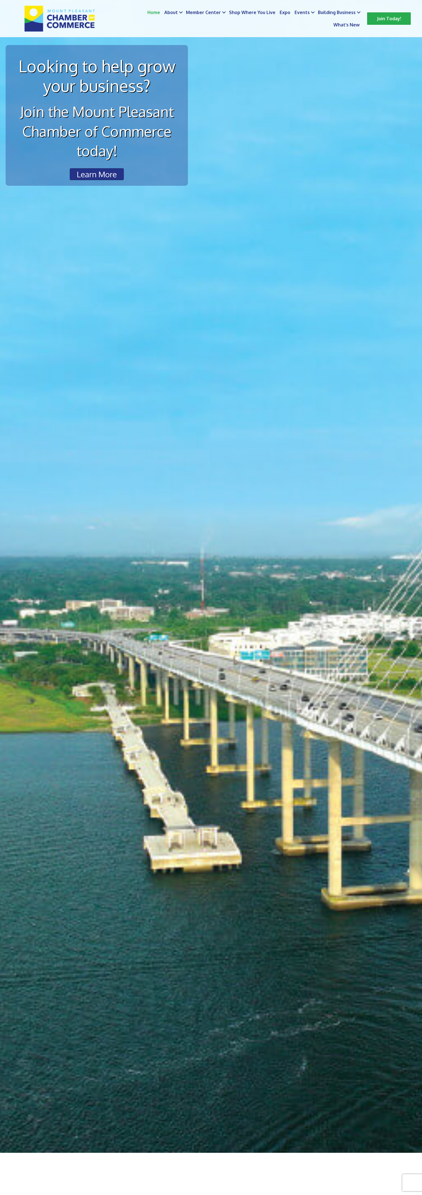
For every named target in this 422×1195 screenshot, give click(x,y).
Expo (285, 12)
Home (153, 12)
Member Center (203, 12)
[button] (389, 18)
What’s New (346, 25)
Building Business (337, 12)
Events (302, 12)
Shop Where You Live (252, 12)
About (171, 12)
